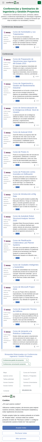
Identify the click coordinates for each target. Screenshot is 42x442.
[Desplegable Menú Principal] (3, 2)
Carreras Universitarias (30, 382)
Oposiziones (27, 385)
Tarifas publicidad (8, 379)
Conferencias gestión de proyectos (15, 360)
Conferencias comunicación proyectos (16, 364)
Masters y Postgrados (29, 376)
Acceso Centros (8, 385)
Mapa (5, 372)
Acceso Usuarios (8, 382)
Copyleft (5, 400)
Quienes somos (8, 376)
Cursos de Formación (29, 372)
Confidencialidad (8, 394)
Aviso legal (6, 397)
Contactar (6, 391)
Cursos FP (26, 379)
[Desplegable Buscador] (39, 2)
